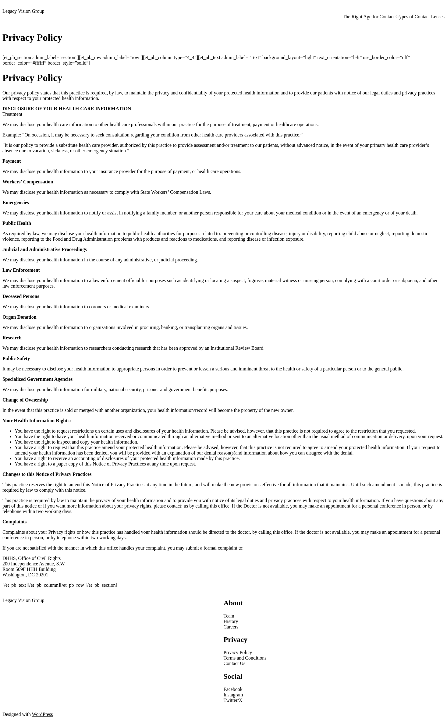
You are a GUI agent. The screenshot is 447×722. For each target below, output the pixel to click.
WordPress (42, 714)
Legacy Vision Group (23, 11)
